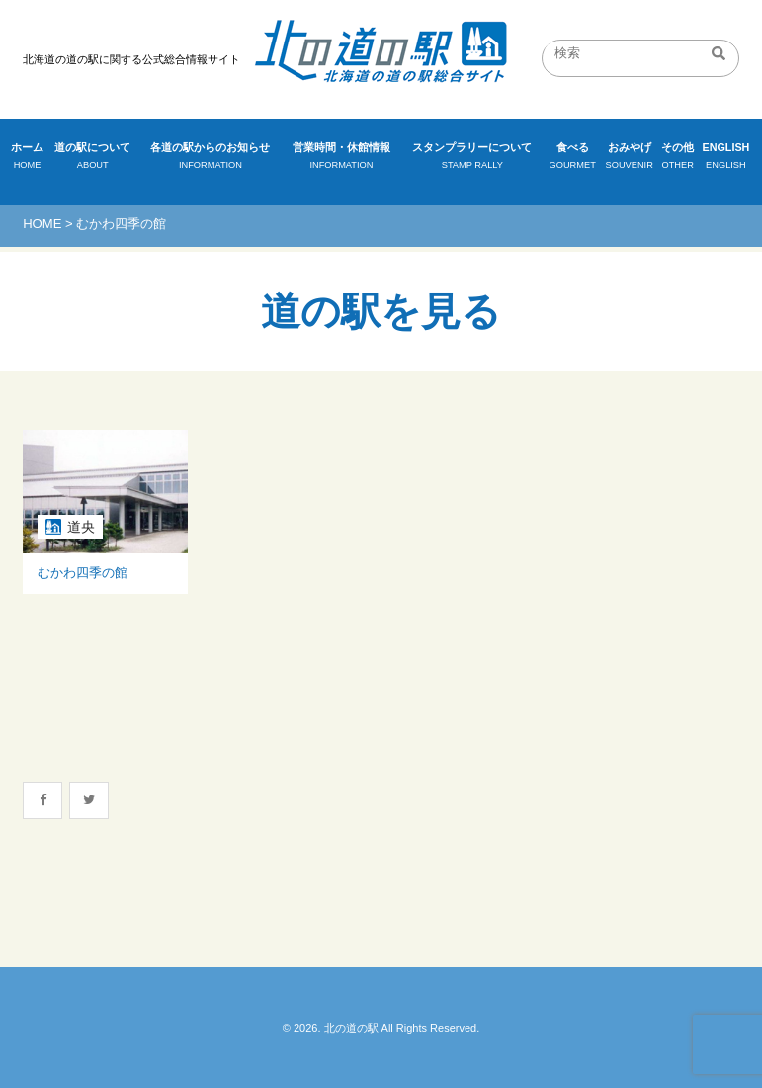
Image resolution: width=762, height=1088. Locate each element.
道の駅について (92, 157)
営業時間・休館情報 (341, 157)
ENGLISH (726, 157)
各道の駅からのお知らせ (210, 157)
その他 (678, 157)
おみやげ (629, 157)
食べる (573, 157)
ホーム (27, 157)
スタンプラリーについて (472, 157)
